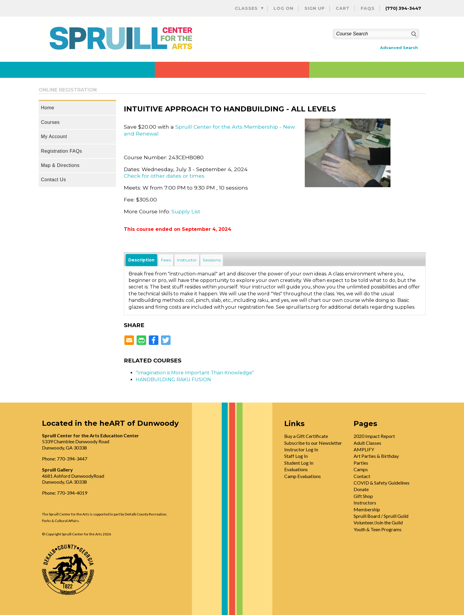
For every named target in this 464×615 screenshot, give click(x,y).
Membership (367, 509)
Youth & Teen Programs (377, 529)
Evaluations (296, 469)
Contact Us (53, 179)
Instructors (365, 502)
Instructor (187, 260)
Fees (166, 260)
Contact (362, 476)
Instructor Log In (301, 449)
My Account (54, 136)
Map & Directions (60, 165)
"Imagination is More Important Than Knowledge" (195, 373)
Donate (361, 489)
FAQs (368, 8)
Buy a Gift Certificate (306, 436)
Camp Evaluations (302, 476)
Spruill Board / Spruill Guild (381, 516)
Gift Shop (363, 496)
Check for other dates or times (164, 176)
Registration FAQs (61, 151)
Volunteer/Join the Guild (378, 522)
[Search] (413, 34)
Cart (343, 8)
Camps (361, 469)
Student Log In (298, 463)
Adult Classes (367, 443)
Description (141, 260)
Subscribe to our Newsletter (313, 443)
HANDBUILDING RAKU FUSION (173, 379)
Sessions (212, 260)
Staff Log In (296, 456)
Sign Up (314, 8)
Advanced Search (399, 47)
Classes (246, 8)
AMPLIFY (364, 449)
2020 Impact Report (374, 436)
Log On (283, 8)
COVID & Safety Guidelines (382, 482)
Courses (50, 122)
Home (47, 107)
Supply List (185, 211)
